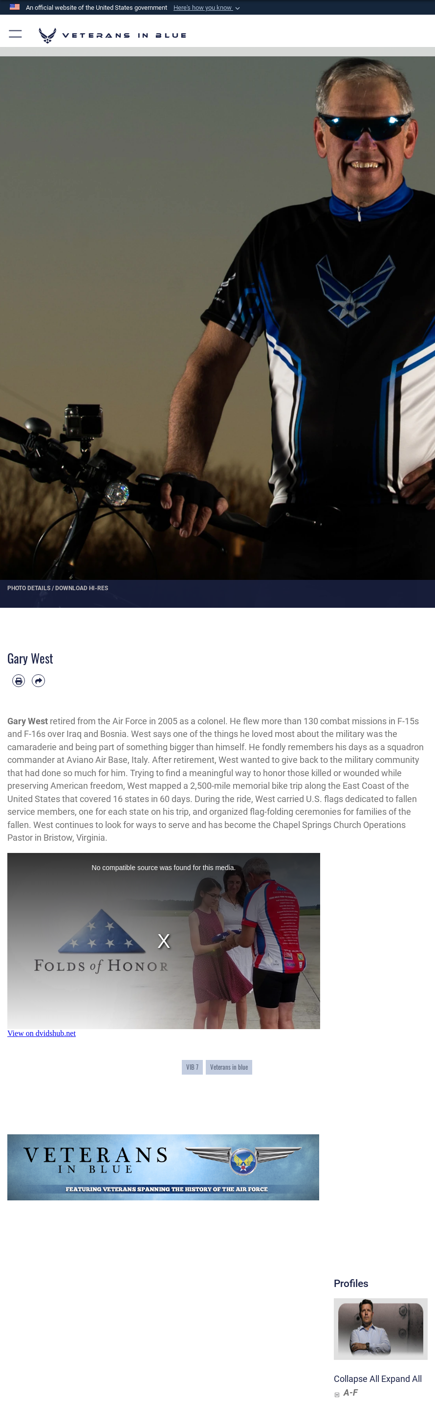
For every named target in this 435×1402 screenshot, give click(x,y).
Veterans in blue (229, 1067)
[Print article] (18, 680)
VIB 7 (192, 1067)
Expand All (401, 1379)
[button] (208, 8)
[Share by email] (38, 680)
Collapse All (356, 1379)
